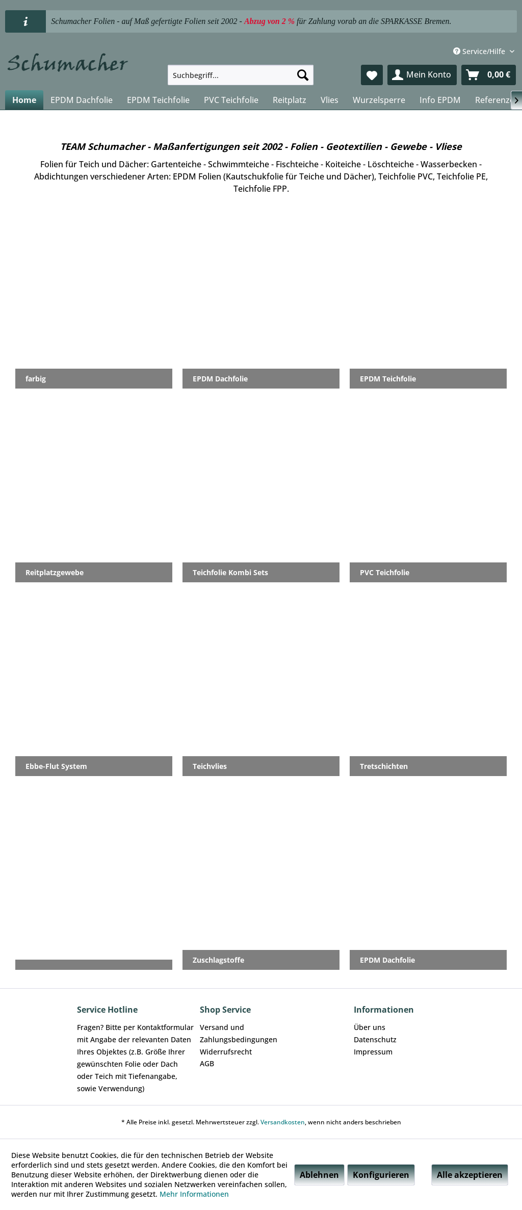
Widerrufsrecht (226, 1052)
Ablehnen (319, 1174)
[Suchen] (303, 75)
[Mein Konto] (422, 75)
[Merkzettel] (372, 75)
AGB (207, 1063)
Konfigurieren (381, 1174)
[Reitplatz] (290, 100)
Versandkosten (282, 1122)
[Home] (24, 100)
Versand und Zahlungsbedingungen (238, 1033)
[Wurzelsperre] (379, 100)
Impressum (373, 1052)
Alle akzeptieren (470, 1174)
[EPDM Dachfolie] (81, 100)
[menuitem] (241, 75)
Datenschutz (375, 1039)
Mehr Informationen (194, 1194)
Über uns (369, 1027)
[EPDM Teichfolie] (158, 100)
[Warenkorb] (488, 75)
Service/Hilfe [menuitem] (480, 51)
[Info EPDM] (440, 100)
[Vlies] (330, 100)
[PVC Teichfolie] (231, 100)
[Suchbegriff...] (241, 75)
